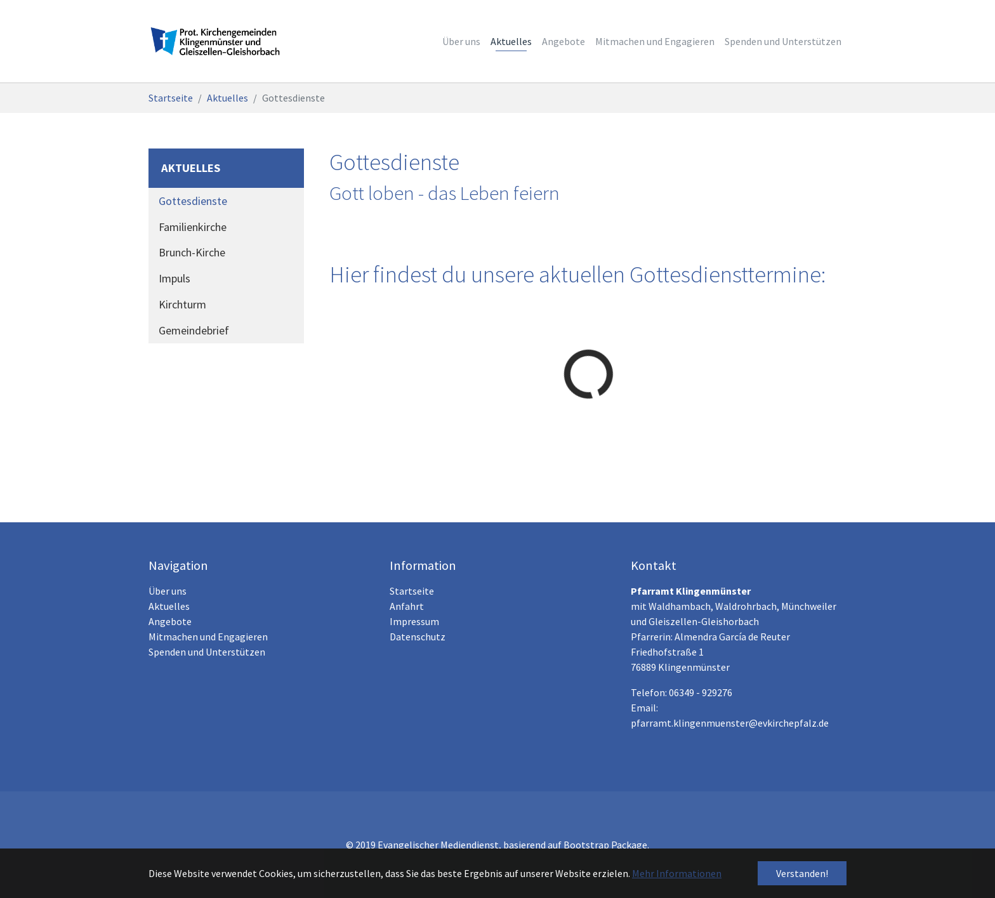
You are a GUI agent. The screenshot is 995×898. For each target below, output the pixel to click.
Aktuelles (169, 606)
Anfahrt (407, 606)
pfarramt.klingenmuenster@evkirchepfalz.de (730, 722)
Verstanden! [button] (802, 873)
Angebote (170, 621)
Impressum (414, 621)
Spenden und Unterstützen (206, 651)
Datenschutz (417, 636)
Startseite (412, 590)
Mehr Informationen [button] (677, 873)
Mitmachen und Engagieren (208, 636)
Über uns (167, 590)
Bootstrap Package (605, 844)
